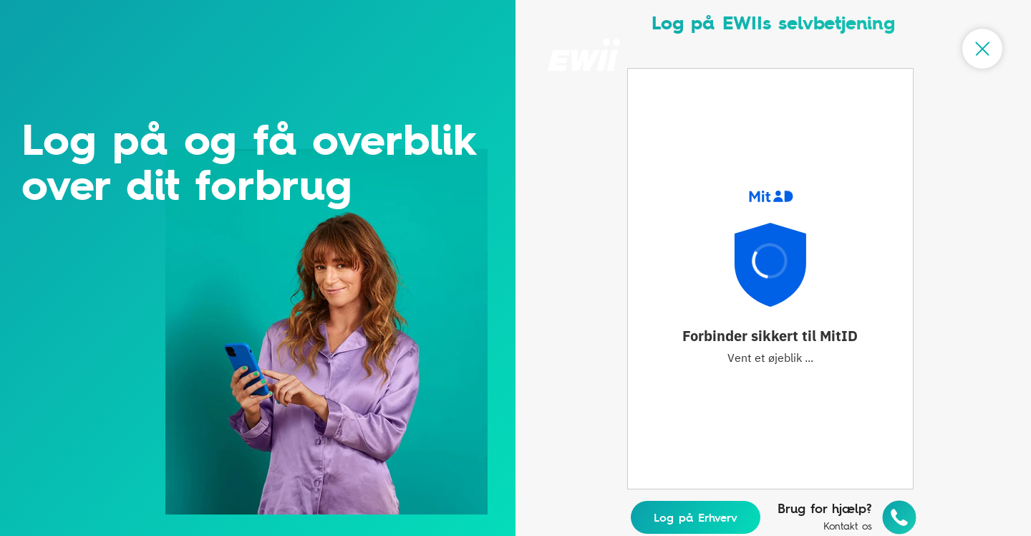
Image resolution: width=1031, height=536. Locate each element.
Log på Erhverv (695, 517)
